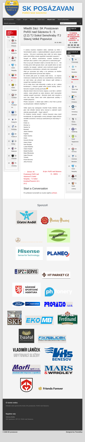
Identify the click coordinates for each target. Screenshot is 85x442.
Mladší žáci (51, 19)
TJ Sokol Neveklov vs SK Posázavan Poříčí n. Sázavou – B (73, 36)
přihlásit (54, 193)
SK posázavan (48, 8)
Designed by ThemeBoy (74, 432)
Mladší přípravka (9, 23)
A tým (19, 19)
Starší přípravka (63, 19)
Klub (12, 37)
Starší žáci (41, 19)
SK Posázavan (9, 19)
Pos (8, 37)
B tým (25, 19)
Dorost (32, 19)
